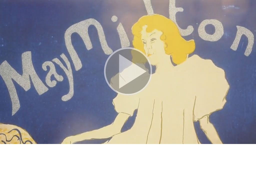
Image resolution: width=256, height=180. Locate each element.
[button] (128, 72)
